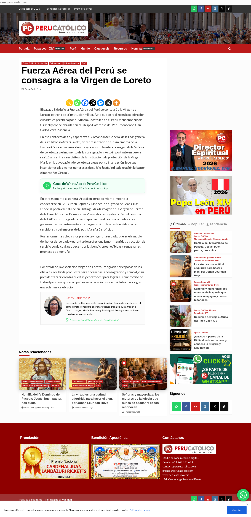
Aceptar (236, 509)
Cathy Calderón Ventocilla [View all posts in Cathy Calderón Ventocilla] (35, 63)
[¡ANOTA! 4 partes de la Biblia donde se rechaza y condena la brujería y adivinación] (180, 340)
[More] (116, 102)
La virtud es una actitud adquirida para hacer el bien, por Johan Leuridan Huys (92, 399)
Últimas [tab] (179, 224)
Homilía (143, 48)
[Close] (247, 504)
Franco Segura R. (132, 412)
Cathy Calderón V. (33, 89)
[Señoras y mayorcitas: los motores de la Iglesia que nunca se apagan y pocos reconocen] (143, 374)
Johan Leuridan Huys (84, 408)
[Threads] (92, 102)
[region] (125, 509)
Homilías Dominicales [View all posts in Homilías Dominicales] (33, 382)
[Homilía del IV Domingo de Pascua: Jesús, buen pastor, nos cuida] (42, 374)
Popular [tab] (197, 224)
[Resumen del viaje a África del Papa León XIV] (180, 315)
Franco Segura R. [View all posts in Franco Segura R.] (131, 382)
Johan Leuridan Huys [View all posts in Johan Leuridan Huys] (83, 386)
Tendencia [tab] (218, 224)
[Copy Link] (69, 102)
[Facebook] (85, 102)
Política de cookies (139, 509)
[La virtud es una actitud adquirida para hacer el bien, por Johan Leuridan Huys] (92, 374)
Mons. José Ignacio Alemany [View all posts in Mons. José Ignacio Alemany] (36, 386)
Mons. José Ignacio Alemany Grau (39, 408)
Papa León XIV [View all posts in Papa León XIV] (201, 313)
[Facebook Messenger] (100, 102)
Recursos (120, 48)
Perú (73, 48)
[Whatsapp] (77, 102)
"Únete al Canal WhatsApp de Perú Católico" (92, 319)
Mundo (85, 48)
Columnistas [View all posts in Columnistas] (56, 63)
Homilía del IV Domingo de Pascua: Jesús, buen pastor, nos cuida (42, 399)
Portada (24, 48)
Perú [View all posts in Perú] (84, 63)
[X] (108, 102)
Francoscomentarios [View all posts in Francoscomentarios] (151, 382)
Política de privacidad (58, 499)
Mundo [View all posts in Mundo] (55, 386)
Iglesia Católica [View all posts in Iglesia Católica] (72, 63)
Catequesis (102, 48)
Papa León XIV (49, 48)
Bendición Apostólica (58, 8)
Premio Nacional (83, 8)
